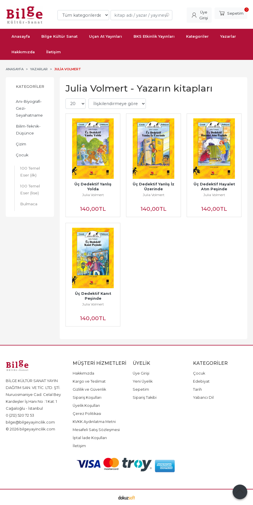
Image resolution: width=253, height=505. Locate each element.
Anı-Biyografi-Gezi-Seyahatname (29, 108)
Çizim (21, 144)
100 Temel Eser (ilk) (30, 171)
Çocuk (22, 155)
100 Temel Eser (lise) (30, 189)
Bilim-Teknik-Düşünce (28, 129)
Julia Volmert (93, 195)
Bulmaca (28, 204)
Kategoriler (30, 86)
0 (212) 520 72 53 (20, 415)
